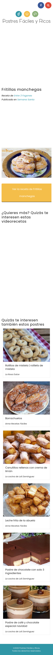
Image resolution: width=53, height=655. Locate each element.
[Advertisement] (26, 56)
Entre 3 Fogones (23, 95)
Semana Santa (25, 99)
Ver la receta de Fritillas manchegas (27, 192)
